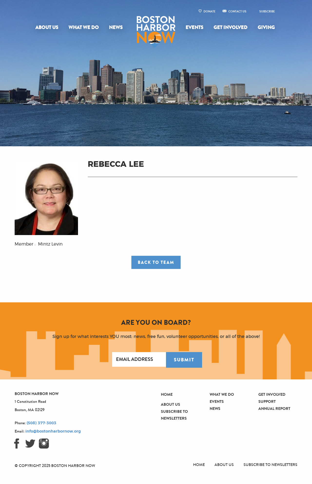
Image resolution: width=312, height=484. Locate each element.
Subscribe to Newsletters (270, 464)
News (116, 27)
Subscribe (267, 11)
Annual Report (274, 408)
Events (194, 27)
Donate (209, 11)
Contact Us (237, 11)
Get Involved (230, 27)
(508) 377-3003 (41, 423)
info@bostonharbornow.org (53, 431)
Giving (266, 27)
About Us (46, 27)
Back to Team (156, 262)
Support (267, 401)
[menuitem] (47, 27)
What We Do (83, 27)
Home (167, 394)
